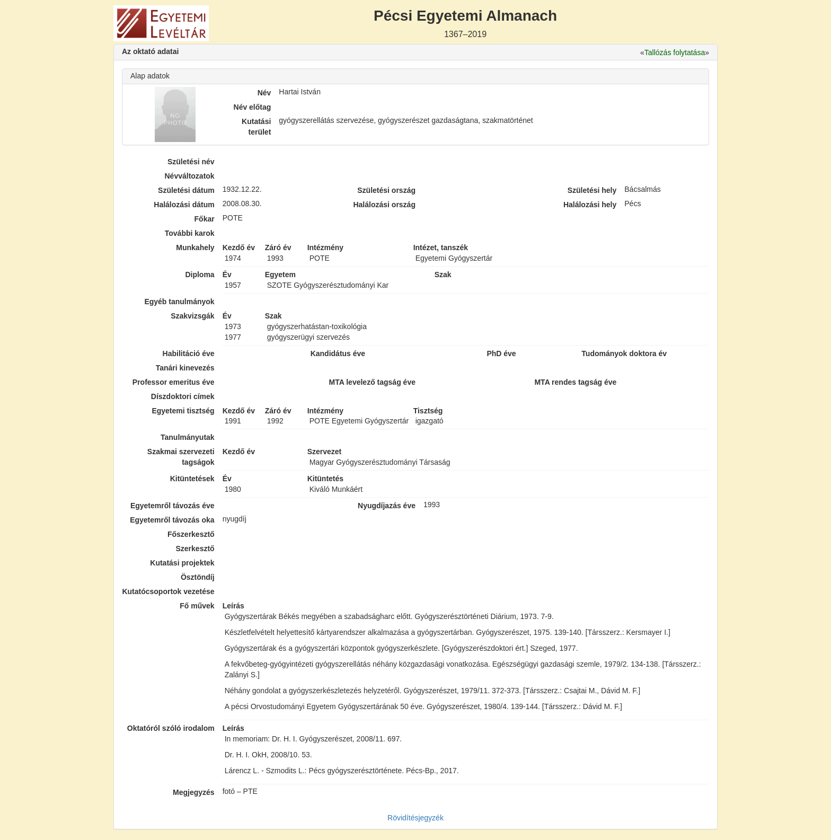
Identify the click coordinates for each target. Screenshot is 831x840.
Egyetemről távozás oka (172, 520)
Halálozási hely (589, 204)
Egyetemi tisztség (183, 410)
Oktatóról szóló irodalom (171, 728)
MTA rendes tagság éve (575, 382)
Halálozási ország (384, 204)
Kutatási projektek (182, 563)
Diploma (199, 274)
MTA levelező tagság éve (372, 382)
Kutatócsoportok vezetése (168, 591)
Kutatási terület (256, 126)
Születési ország (386, 190)
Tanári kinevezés (185, 368)
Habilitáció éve (189, 353)
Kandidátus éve (338, 353)
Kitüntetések (192, 478)
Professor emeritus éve (173, 382)
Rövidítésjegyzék (415, 818)
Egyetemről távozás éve (172, 505)
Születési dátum (186, 190)
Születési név (191, 161)
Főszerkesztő (191, 534)
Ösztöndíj (198, 577)
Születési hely (592, 190)
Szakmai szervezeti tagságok (181, 456)
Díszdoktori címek (183, 396)
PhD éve (501, 353)
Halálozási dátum (184, 204)
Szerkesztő (195, 548)
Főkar (205, 219)
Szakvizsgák (193, 316)
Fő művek (197, 606)
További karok (190, 233)
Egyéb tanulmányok (179, 301)
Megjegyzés (194, 792)
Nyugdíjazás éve (386, 505)
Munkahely (195, 247)
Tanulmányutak (188, 437)
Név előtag (252, 107)
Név (264, 93)
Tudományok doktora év (624, 353)
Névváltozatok (190, 176)
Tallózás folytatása (674, 52)
